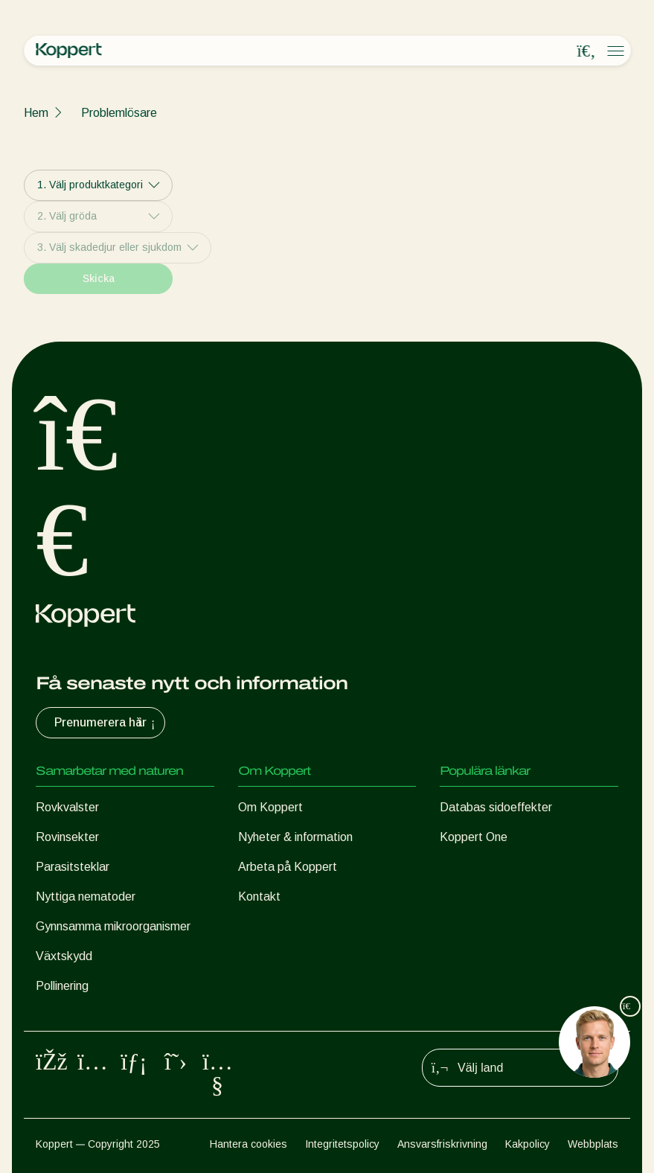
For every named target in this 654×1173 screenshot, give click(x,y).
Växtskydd (64, 956)
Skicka (99, 278)
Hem (36, 112)
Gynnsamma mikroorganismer (113, 926)
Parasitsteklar (72, 866)
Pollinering (62, 985)
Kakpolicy (527, 1144)
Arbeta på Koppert (287, 866)
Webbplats (593, 1144)
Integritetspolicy (342, 1144)
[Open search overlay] (586, 51)
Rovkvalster (67, 807)
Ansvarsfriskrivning (442, 1144)
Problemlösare (119, 112)
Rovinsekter (67, 837)
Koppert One (473, 837)
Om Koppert (270, 807)
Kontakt (259, 896)
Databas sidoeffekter (496, 807)
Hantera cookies (248, 1144)
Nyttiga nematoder (85, 896)
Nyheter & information (295, 837)
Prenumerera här (106, 723)
